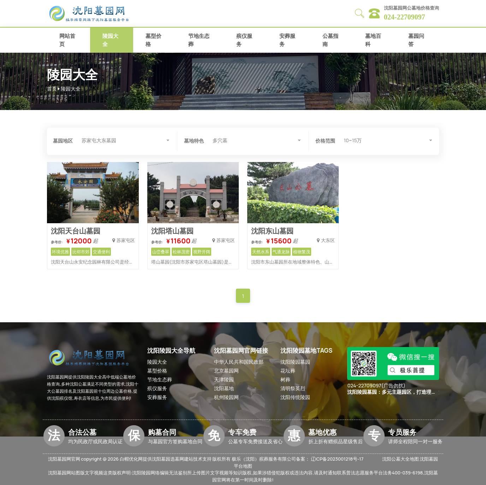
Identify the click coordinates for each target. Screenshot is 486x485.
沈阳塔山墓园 (172, 231)
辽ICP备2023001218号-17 (337, 459)
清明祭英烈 (292, 388)
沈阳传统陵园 (295, 397)
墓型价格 (153, 40)
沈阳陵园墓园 (295, 361)
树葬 (285, 379)
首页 (52, 88)
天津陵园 (224, 379)
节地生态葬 (198, 40)
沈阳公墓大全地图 (400, 459)
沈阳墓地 (224, 388)
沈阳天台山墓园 (75, 231)
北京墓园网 (226, 370)
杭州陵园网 (226, 397)
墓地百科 (373, 40)
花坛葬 (287, 370)
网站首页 (67, 40)
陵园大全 (110, 40)
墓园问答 (416, 40)
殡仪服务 (244, 40)
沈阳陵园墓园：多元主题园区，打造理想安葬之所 (391, 392)
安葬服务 (287, 40)
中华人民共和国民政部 (238, 361)
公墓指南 (330, 40)
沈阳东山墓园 (272, 231)
